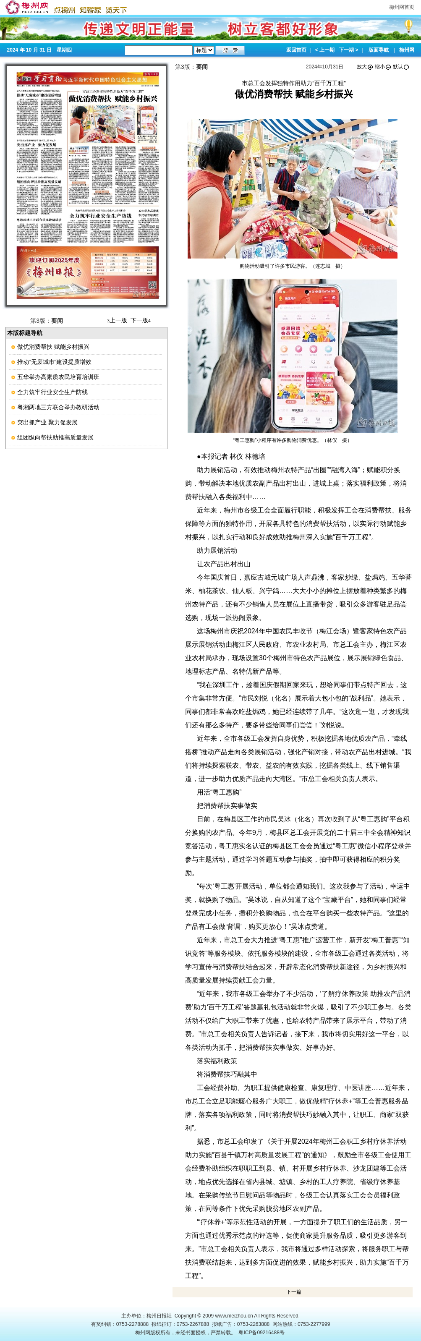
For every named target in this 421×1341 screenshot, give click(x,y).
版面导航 (379, 50)
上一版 (117, 320)
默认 (401, 67)
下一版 (141, 320)
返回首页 (296, 50)
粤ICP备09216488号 (261, 1333)
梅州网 (406, 50)
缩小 (383, 67)
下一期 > (348, 50)
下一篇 (293, 1292)
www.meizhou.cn (234, 1316)
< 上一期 (325, 50)
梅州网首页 (401, 7)
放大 (365, 67)
